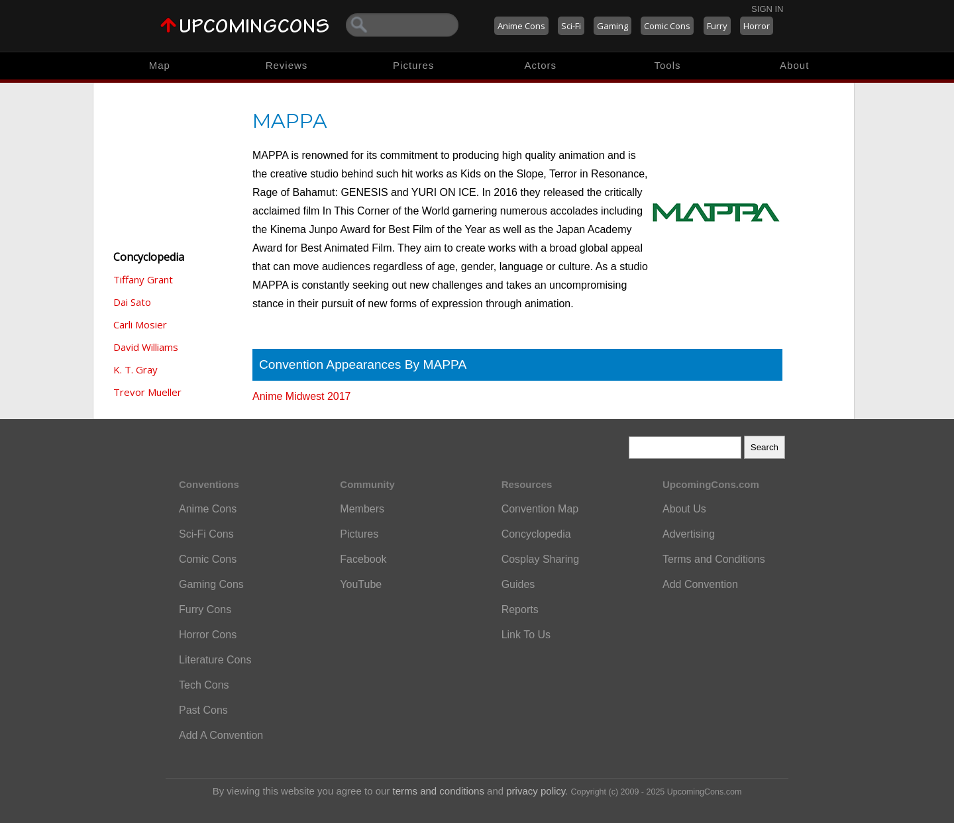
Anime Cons (521, 26)
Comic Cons (667, 26)
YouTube (361, 584)
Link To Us (526, 634)
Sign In (767, 9)
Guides (518, 584)
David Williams (145, 347)
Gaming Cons (211, 584)
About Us (684, 508)
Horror (756, 26)
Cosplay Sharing (540, 559)
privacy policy (535, 791)
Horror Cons (208, 634)
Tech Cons (204, 685)
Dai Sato (132, 302)
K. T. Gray (135, 369)
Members (362, 508)
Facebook (363, 559)
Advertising (688, 534)
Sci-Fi (571, 26)
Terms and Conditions (713, 559)
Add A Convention (221, 735)
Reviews (287, 65)
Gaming (612, 26)
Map (159, 65)
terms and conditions (438, 791)
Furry (717, 26)
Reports (520, 609)
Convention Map (540, 508)
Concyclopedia (536, 534)
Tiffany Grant (143, 279)
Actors (541, 65)
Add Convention (700, 584)
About (794, 65)
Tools (668, 65)
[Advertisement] (173, 165)
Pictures (413, 65)
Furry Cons (205, 609)
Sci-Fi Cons (206, 534)
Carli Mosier (140, 324)
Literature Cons (215, 659)
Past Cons (203, 710)
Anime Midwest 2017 (301, 396)
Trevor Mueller (147, 392)
